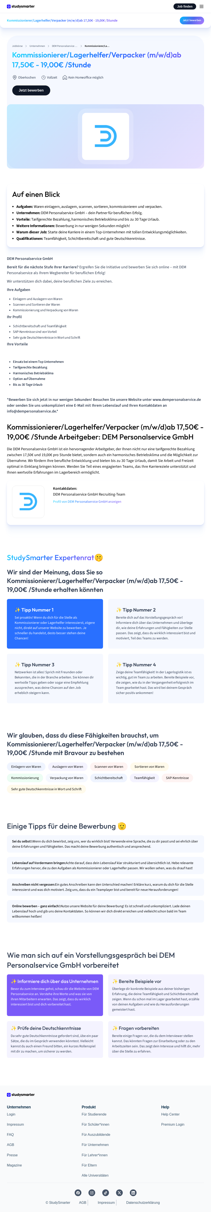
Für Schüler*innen (95, 1124)
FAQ (10, 1134)
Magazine (14, 1165)
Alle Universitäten (95, 1175)
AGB (10, 1145)
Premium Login (172, 1124)
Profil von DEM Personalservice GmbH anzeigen (87, 501)
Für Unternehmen (95, 1145)
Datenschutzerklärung (143, 1202)
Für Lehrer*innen (95, 1155)
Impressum (15, 1124)
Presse (12, 1155)
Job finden (184, 6)
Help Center (170, 1114)
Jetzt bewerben (192, 20)
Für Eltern (89, 1165)
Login (11, 1114)
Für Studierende (94, 1114)
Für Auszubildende (96, 1134)
